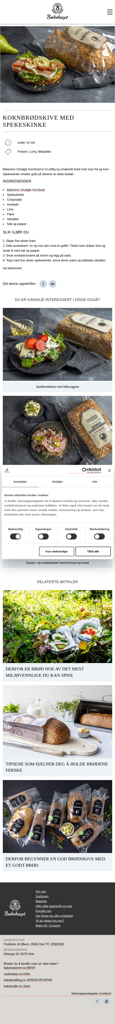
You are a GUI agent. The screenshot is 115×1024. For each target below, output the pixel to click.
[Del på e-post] (52, 284)
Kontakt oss (43, 911)
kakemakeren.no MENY (20, 967)
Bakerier (41, 901)
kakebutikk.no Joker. (17, 986)
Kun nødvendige (57, 551)
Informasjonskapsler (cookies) (91, 993)
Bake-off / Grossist (48, 925)
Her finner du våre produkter (54, 915)
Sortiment (42, 896)
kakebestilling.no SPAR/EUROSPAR (28, 980)
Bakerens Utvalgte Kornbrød (26, 189)
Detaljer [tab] (57, 481)
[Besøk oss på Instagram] (106, 1001)
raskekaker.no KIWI (17, 974)
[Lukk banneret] (109, 470)
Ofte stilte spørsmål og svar (54, 906)
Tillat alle (93, 551)
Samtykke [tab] (20, 481)
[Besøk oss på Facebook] (97, 1001)
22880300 (57, 944)
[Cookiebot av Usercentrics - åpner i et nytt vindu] (84, 470)
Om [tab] (94, 481)
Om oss (41, 891)
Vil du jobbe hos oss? (50, 920)
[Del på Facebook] (43, 284)
